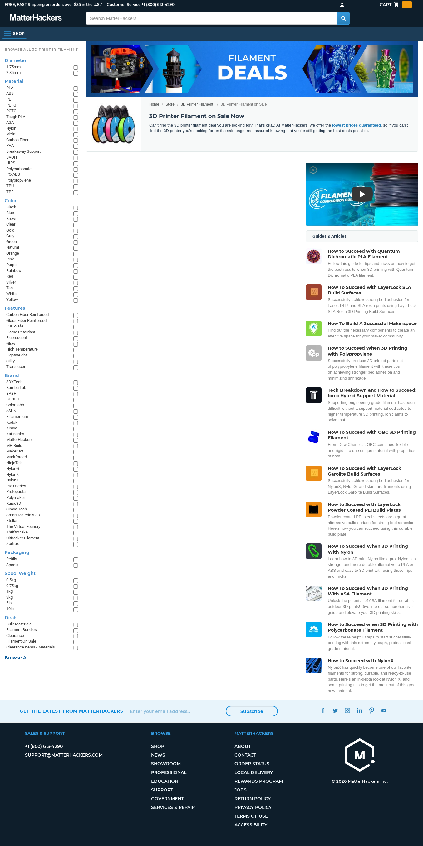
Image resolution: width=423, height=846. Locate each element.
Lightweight (16, 355)
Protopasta (16, 491)
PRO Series (16, 486)
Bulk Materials (19, 624)
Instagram (347, 710)
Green (11, 241)
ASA (10, 122)
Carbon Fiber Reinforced (27, 314)
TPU (10, 186)
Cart (396, 4)
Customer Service (123, 4)
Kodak (11, 422)
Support (162, 790)
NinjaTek (14, 463)
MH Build (14, 445)
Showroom (166, 764)
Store (170, 104)
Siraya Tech (16, 509)
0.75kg (12, 585)
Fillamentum (17, 416)
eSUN (11, 411)
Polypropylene (18, 180)
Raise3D (13, 503)
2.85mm (13, 72)
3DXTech (14, 382)
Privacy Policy (253, 807)
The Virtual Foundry (23, 526)
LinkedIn (359, 710)
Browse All (17, 658)
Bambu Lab (16, 387)
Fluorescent (16, 337)
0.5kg (11, 579)
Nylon (11, 128)
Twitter (335, 710)
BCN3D (12, 399)
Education (164, 781)
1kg (9, 591)
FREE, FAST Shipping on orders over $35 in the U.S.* (53, 4)
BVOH (11, 157)
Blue (10, 212)
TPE (9, 191)
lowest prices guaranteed (356, 125)
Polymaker (15, 497)
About (242, 746)
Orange (12, 253)
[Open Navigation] (14, 34)
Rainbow (14, 270)
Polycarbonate (19, 168)
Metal (11, 133)
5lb (9, 602)
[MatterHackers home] (360, 756)
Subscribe (251, 711)
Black (11, 207)
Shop (157, 746)
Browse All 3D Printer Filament (41, 49)
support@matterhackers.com (64, 755)
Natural (12, 247)
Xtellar (11, 520)
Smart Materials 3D (23, 515)
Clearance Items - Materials (30, 647)
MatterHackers (19, 439)
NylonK (12, 474)
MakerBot (14, 451)
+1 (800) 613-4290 (158, 4)
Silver (11, 282)
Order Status (251, 764)
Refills (11, 559)
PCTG (11, 110)
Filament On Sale (21, 641)
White (11, 293)
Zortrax (12, 543)
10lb (10, 608)
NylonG (12, 468)
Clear (10, 224)
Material (14, 81)
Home (154, 104)
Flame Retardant (20, 332)
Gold (10, 230)
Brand (12, 375)
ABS (10, 93)
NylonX (12, 480)
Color (11, 200)
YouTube (384, 710)
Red (9, 276)
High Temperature (22, 349)
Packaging (17, 552)
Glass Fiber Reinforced (26, 320)
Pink (10, 259)
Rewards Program (258, 781)
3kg (9, 597)
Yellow (12, 299)
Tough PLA (15, 116)
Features (15, 308)
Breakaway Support (23, 151)
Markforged (16, 457)
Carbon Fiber (17, 139)
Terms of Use (251, 816)
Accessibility (250, 825)
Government (167, 798)
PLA (9, 87)
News (158, 755)
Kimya (11, 428)
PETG (11, 105)
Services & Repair (173, 807)
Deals (11, 617)
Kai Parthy (15, 434)
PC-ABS (13, 174)
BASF (11, 393)
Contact (245, 755)
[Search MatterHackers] (343, 18)
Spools (12, 564)
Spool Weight (20, 573)
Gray (10, 235)
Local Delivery (253, 772)
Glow (10, 343)
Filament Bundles (21, 629)
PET (9, 99)
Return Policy (252, 798)
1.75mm (13, 67)
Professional (168, 772)
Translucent (16, 366)
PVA (10, 145)
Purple (11, 264)
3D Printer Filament (197, 104)
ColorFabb (15, 405)
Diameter (16, 60)
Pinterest (371, 710)
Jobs (240, 790)
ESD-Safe (14, 326)
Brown (11, 218)
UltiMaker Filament (22, 538)
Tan (9, 287)
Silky (10, 361)
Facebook (323, 710)
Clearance (15, 635)
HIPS (10, 162)
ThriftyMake (17, 532)
